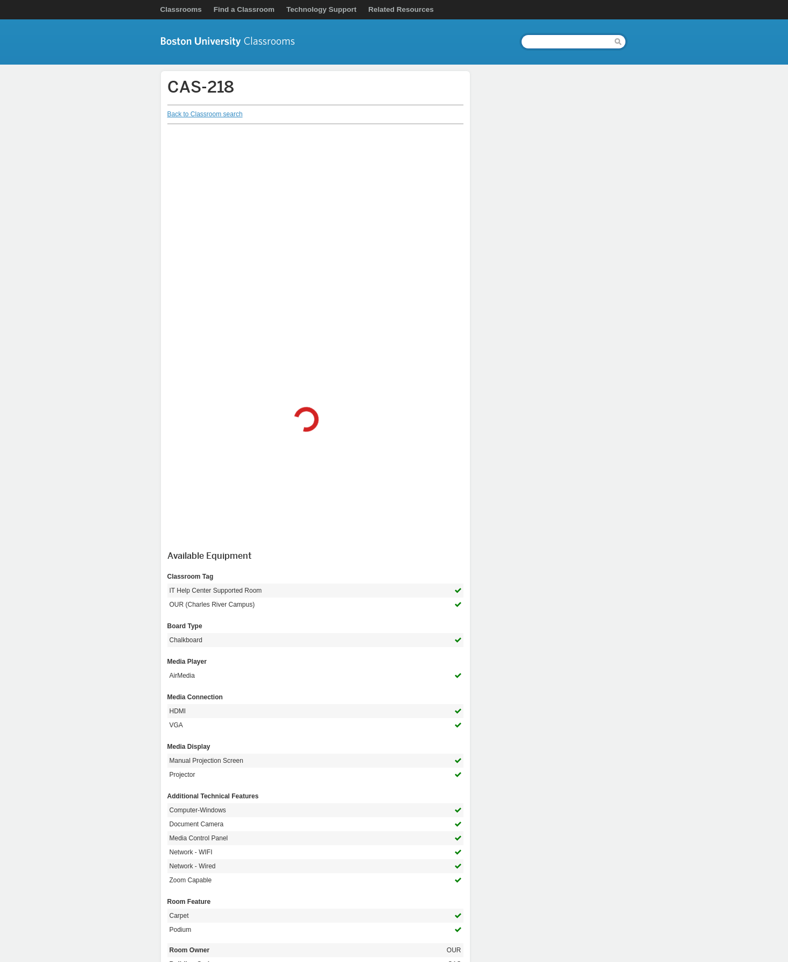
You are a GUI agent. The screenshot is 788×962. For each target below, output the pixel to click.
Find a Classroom (244, 9)
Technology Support (321, 9)
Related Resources (401, 9)
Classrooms (181, 9)
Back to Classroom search (205, 114)
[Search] (566, 42)
